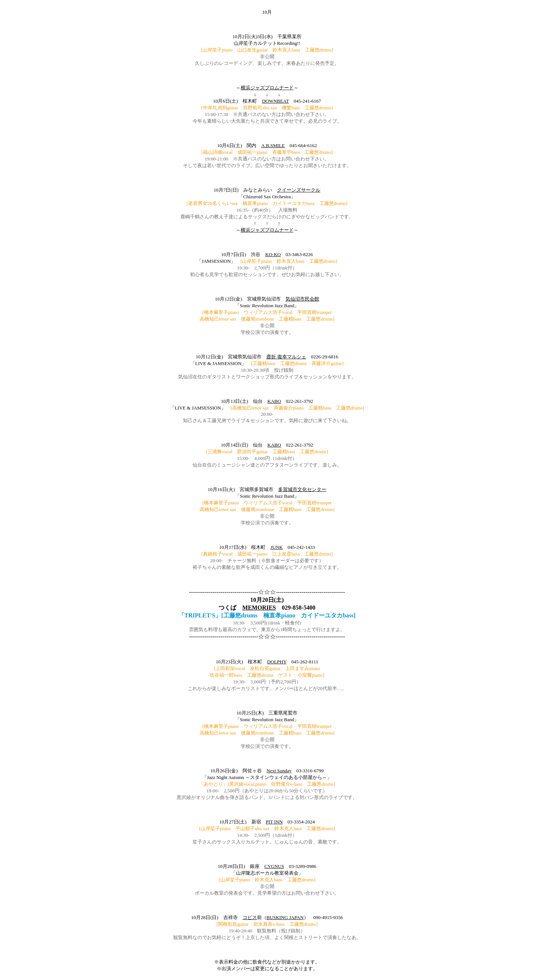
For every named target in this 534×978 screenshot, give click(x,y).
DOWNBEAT (275, 101)
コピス (250, 917)
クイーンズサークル (298, 190)
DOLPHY (276, 661)
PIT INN (274, 822)
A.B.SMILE (273, 145)
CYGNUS (274, 866)
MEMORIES (259, 607)
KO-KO (273, 254)
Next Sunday (279, 770)
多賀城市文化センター (302, 489)
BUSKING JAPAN (285, 917)
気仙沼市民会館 (302, 299)
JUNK (276, 547)
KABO (274, 401)
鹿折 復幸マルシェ (286, 356)
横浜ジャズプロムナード (267, 87)
